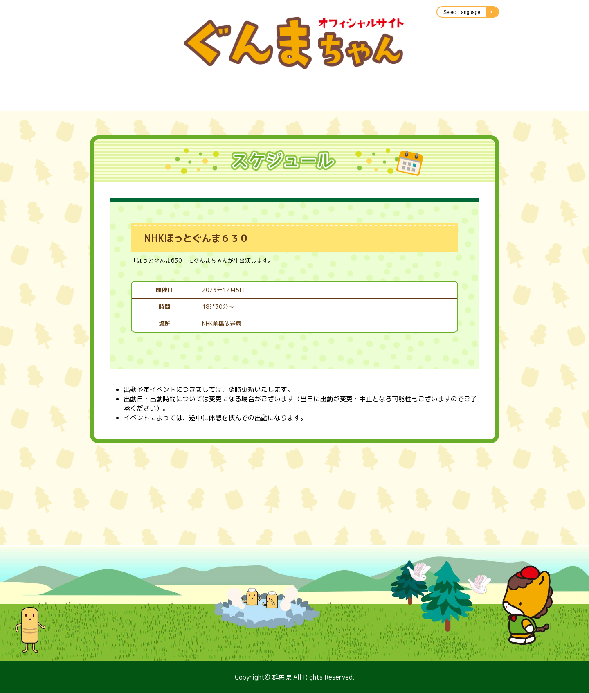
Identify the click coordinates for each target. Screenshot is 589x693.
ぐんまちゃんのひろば (499, 101)
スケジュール (139, 101)
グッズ (192, 101)
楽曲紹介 (237, 101)
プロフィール (73, 101)
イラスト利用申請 (302, 101)
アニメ (429, 101)
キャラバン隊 (376, 101)
